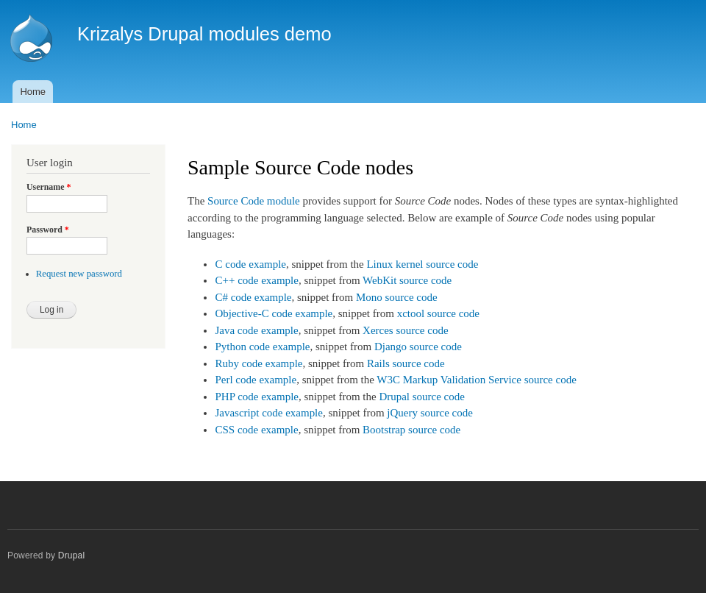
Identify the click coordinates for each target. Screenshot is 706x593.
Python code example (262, 346)
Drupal (71, 555)
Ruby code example (258, 363)
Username (48, 187)
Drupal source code (422, 396)
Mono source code (397, 297)
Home (33, 91)
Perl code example (255, 380)
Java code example (256, 330)
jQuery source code (430, 413)
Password (47, 229)
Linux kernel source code (422, 264)
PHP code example (256, 396)
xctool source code (438, 313)
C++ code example (256, 280)
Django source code (418, 346)
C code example (250, 264)
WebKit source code (407, 280)
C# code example (253, 297)
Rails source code (406, 363)
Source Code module (253, 201)
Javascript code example (268, 413)
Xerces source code (405, 330)
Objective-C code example (273, 313)
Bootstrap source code (411, 430)
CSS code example (256, 430)
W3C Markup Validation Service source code (476, 380)
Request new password (79, 274)
